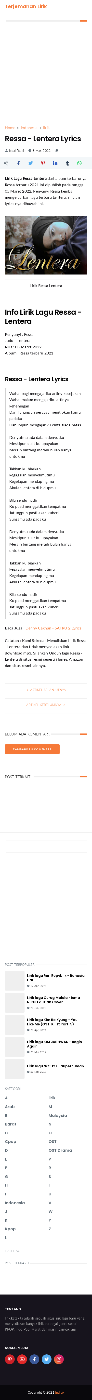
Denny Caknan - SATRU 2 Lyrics (54, 628)
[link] (56, 151)
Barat (10, 1124)
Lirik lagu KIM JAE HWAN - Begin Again (54, 1044)
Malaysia (58, 1115)
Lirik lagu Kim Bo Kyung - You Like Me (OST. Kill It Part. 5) (52, 1022)
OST (53, 1141)
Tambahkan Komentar (32, 749)
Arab (10, 1107)
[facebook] (34, 1359)
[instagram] (59, 1359)
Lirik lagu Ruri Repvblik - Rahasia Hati (56, 977)
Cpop (10, 1141)
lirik (52, 1098)
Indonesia (15, 1203)
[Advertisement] (46, 73)
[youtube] (22, 1359)
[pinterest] (10, 1359)
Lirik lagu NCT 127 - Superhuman (55, 1066)
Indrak (59, 1392)
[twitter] (47, 1359)
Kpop (10, 1229)
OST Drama (60, 1150)
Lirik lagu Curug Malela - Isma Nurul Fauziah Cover (53, 1000)
